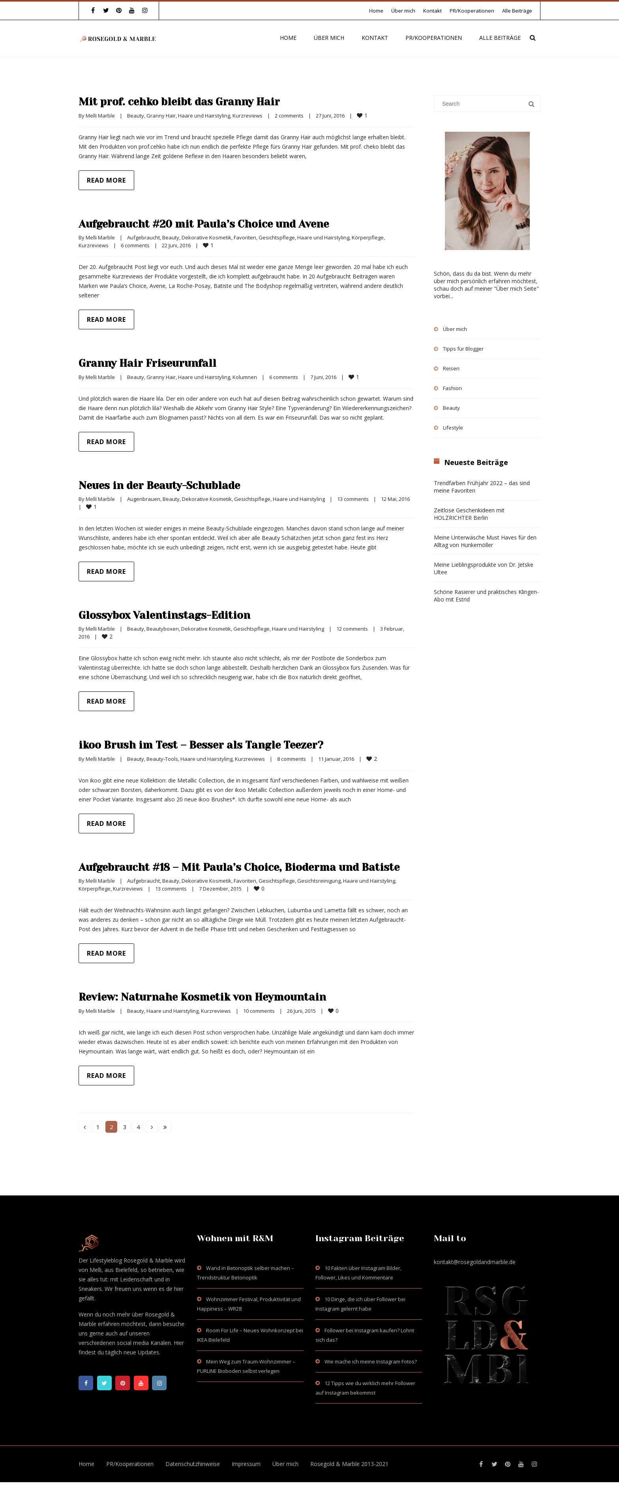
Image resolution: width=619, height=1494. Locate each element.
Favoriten (245, 237)
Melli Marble (100, 115)
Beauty (135, 115)
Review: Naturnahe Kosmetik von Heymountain (220, 1008)
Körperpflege (368, 237)
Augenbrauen (143, 498)
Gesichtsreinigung (319, 892)
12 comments (352, 628)
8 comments (291, 758)
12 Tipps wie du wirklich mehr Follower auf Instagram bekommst (365, 1399)
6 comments (135, 245)
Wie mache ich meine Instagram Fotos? (371, 1373)
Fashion (452, 388)
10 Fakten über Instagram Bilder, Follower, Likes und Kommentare (358, 1284)
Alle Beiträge (517, 10)
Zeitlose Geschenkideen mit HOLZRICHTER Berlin (469, 513)
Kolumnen (245, 377)
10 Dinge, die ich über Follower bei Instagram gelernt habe (360, 1315)
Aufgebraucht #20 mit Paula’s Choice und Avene (222, 223)
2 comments (289, 115)
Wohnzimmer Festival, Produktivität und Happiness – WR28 (249, 1315)
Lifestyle (453, 427)
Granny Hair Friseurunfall (157, 363)
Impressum (246, 1475)
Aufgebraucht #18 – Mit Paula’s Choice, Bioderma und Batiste (238, 872)
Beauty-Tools (162, 758)
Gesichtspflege (277, 237)
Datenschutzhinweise (192, 1475)
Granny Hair (161, 115)
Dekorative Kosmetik (206, 237)
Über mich (403, 10)
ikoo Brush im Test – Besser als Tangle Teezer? (220, 744)
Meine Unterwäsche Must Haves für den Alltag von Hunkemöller (485, 541)
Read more (106, 180)
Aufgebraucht (143, 237)
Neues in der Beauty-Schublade (172, 485)
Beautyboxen (162, 628)
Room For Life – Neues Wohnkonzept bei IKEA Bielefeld (250, 1347)
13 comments (353, 498)
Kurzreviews (248, 115)
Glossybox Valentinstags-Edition (177, 615)
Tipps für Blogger (463, 348)
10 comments (259, 1022)
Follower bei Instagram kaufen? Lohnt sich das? (364, 1347)
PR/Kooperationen (472, 10)
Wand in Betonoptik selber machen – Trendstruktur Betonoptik (245, 1284)
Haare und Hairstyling (204, 115)
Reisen (451, 368)
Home (376, 10)
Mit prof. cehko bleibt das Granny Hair (193, 101)
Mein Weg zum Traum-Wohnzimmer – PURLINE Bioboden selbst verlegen (246, 1378)
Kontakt (432, 10)
